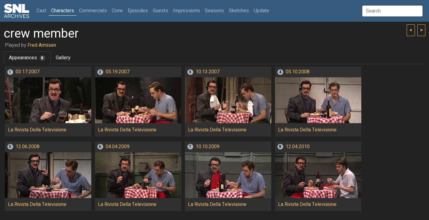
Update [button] (261, 10)
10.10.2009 (208, 146)
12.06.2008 (28, 146)
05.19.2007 (118, 71)
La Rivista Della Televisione (37, 130)
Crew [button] (117, 10)
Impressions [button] (186, 10)
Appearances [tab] (27, 57)
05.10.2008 (298, 71)
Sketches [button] (239, 10)
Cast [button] (42, 10)
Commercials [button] (93, 10)
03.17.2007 (28, 71)
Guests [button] (160, 10)
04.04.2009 (118, 146)
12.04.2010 (298, 146)
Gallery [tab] (63, 57)
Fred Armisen (42, 45)
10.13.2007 (208, 71)
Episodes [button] (138, 10)
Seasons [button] (214, 10)
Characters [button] (62, 10)
